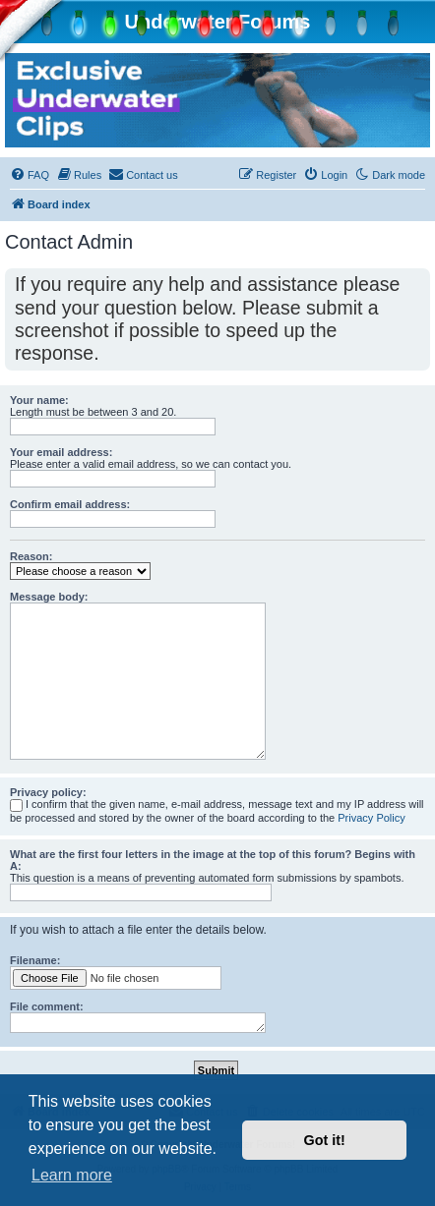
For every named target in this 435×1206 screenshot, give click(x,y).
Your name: (39, 400)
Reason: (31, 556)
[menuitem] (29, 175)
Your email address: (61, 452)
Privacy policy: (48, 792)
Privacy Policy (371, 818)
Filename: (35, 960)
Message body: (49, 597)
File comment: (47, 1006)
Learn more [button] (71, 1175)
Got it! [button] (324, 1140)
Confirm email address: (70, 504)
